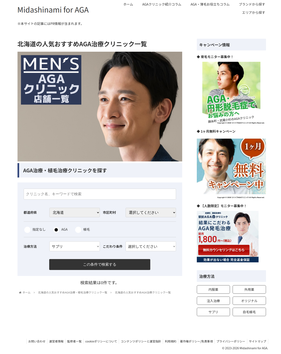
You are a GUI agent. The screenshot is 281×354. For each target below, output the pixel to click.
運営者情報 (51, 341)
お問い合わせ (31, 341)
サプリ (213, 311)
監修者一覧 (70, 341)
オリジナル (249, 300)
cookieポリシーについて (98, 341)
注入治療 (213, 300)
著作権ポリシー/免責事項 (194, 341)
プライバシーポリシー (230, 341)
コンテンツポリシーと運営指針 (138, 341)
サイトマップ (257, 341)
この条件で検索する (100, 265)
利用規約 (168, 341)
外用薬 (249, 289)
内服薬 (213, 289)
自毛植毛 (249, 311)
